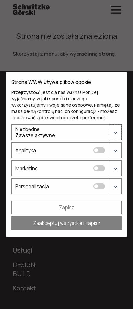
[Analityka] (99, 150)
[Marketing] (99, 168)
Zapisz (66, 207)
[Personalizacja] (99, 186)
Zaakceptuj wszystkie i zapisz (66, 223)
